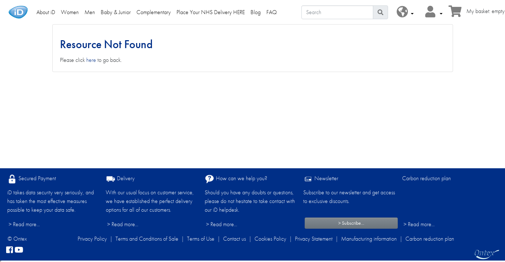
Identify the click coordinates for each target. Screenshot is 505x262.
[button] (405, 12)
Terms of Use (200, 238)
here (91, 60)
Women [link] (70, 12)
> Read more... (24, 224)
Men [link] (89, 12)
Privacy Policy (92, 238)
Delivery (120, 179)
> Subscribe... (351, 223)
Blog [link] (256, 12)
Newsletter (320, 179)
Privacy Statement (313, 238)
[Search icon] (380, 12)
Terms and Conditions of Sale (147, 238)
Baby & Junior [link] (116, 12)
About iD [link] (45, 12)
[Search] (337, 12)
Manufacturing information (369, 238)
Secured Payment (31, 179)
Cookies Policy (270, 238)
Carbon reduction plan (426, 178)
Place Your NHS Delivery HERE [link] (211, 12)
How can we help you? (236, 179)
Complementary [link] (153, 12)
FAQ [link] (271, 12)
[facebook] (9, 250)
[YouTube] (18, 250)
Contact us (234, 238)
